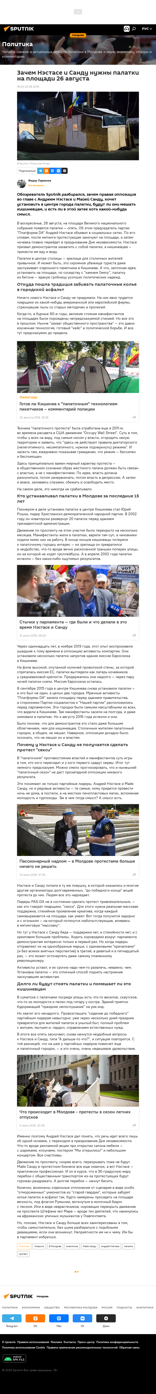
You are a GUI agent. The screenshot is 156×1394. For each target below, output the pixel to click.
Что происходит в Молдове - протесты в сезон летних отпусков (75, 1114)
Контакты (70, 1342)
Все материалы (36, 185)
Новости (39, 1246)
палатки (128, 1246)
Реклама (56, 1342)
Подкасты (124, 1307)
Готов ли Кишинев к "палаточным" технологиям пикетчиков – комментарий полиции (68, 406)
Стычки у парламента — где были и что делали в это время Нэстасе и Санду (73, 624)
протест (23, 1253)
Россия (107, 1307)
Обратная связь (129, 1347)
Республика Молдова (81, 1307)
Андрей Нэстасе (110, 1246)
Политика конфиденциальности (117, 1342)
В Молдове (55, 1246)
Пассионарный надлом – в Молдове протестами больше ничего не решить (77, 863)
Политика (28, 397)
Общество (52, 1307)
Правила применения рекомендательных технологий (82, 1347)
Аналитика (72, 1246)
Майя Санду (89, 1246)
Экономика (31, 1307)
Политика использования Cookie (23, 1347)
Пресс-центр (86, 1342)
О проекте (9, 1342)
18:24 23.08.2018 (28, 86)
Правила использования (33, 1342)
